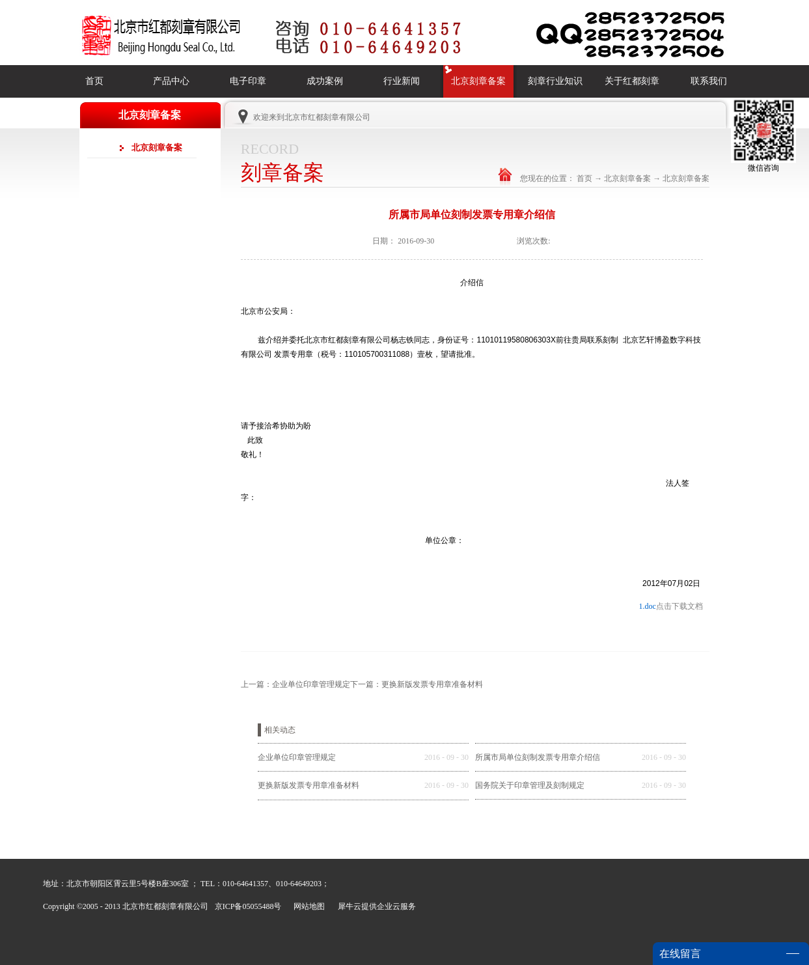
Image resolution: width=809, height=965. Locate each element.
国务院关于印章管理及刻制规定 (529, 785)
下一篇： (416, 684)
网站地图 (307, 906)
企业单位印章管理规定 (297, 757)
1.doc (646, 606)
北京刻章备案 (627, 178)
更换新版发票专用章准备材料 (308, 785)
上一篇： (295, 684)
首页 (94, 81)
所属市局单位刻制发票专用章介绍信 (537, 757)
